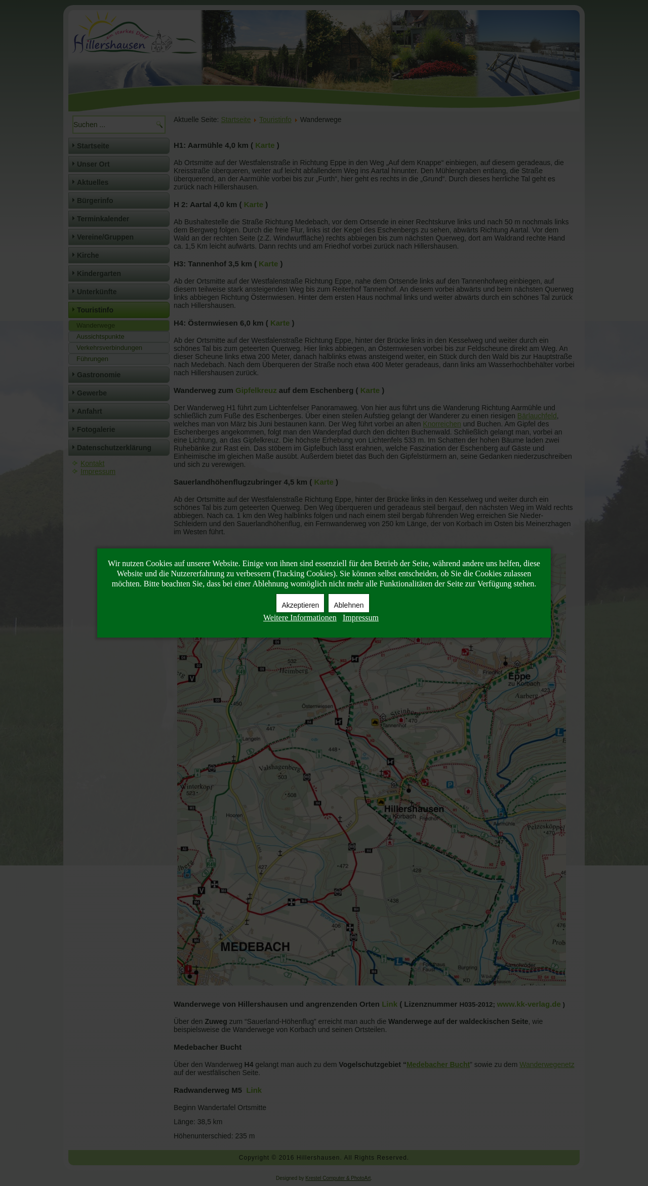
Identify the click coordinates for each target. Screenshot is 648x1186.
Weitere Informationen (300, 617)
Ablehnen (348, 605)
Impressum (361, 617)
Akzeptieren (300, 605)
